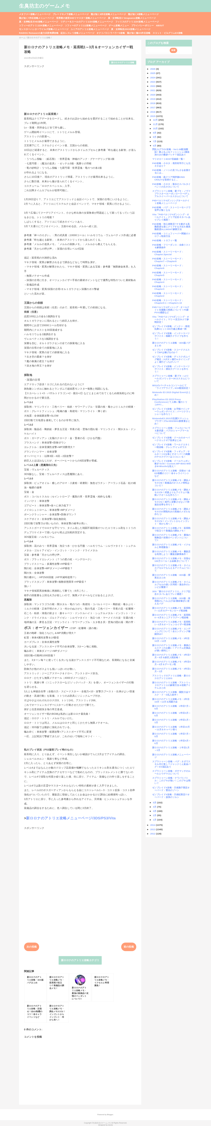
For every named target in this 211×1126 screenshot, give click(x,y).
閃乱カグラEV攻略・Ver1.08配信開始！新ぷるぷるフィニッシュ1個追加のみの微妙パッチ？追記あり (170, 152)
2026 (153, 69)
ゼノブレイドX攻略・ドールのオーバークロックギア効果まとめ (171, 439)
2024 (153, 77)
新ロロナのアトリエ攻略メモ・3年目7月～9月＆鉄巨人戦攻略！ (171, 656)
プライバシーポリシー (142, 25)
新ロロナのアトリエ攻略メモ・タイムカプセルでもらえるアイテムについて (171, 568)
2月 (155, 815)
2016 (153, 112)
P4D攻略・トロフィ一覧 (164, 240)
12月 (155, 120)
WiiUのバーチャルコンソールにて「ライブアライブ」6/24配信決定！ (171, 386)
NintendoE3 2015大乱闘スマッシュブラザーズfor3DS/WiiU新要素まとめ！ (171, 421)
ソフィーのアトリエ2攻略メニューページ (86, 25)
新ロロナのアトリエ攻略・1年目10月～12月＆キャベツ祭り (171, 728)
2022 (153, 86)
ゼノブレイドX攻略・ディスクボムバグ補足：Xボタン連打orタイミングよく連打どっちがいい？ (171, 359)
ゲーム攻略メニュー (119, 25)
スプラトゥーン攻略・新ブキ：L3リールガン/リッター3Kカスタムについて (170, 378)
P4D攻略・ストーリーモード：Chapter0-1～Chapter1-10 (168, 301)
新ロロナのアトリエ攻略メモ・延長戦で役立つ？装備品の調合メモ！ (171, 529)
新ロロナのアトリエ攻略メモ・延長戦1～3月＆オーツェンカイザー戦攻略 (171, 623)
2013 (153, 829)
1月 (155, 819)
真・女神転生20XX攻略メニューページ (130, 29)
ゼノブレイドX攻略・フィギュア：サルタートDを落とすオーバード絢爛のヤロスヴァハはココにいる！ (171, 454)
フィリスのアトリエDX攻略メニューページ (137, 21)
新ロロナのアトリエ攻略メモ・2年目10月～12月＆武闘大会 (170, 700)
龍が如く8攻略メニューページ (143, 14)
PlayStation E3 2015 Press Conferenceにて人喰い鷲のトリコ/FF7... (169, 402)
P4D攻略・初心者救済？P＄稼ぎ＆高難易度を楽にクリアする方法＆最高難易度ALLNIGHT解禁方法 (171, 227)
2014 (153, 825)
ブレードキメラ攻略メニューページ (71, 14)
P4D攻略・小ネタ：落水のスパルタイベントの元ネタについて (171, 185)
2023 (153, 82)
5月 (155, 802)
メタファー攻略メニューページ (35, 14)
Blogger (110, 1114)
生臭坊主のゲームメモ (44, 6)
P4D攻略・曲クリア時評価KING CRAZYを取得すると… (169, 178)
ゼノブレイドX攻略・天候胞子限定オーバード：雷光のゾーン (171, 788)
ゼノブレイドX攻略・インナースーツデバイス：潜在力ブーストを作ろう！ (171, 369)
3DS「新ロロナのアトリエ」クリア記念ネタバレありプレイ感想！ (171, 592)
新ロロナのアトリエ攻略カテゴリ (80, 960)
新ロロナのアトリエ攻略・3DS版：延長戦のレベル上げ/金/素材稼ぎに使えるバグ (171, 601)
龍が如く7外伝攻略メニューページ (36, 18)
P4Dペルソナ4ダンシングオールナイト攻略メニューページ (170, 201)
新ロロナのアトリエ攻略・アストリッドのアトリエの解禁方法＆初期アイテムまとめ (171, 685)
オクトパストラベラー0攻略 (111, 33)
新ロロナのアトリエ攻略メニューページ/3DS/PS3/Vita (71, 818)
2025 (153, 73)
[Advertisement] (80, 88)
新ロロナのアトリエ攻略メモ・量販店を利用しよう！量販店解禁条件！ (171, 552)
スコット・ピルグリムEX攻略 (168, 33)
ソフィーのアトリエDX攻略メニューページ (41, 25)
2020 (153, 94)
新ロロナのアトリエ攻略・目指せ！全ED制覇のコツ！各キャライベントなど (171, 473)
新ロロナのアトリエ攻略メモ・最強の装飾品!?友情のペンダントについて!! (171, 537)
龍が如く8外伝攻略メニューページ (108, 14)
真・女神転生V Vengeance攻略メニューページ (132, 18)
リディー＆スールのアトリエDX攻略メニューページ (87, 21)
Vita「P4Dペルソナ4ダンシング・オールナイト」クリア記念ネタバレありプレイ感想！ (171, 217)
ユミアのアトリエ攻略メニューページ (90, 29)
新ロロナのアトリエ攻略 (122, 62)
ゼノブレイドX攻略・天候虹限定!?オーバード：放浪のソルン (171, 795)
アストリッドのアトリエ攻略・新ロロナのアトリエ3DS (171, 677)
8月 (155, 137)
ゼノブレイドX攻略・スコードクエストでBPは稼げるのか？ (171, 351)
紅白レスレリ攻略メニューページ (77, 33)
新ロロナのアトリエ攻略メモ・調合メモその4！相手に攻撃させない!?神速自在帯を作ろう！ (171, 502)
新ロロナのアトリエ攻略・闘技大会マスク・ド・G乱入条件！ (171, 693)
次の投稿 (32, 946)
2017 (153, 107)
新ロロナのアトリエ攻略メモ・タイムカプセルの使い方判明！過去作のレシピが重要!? (171, 584)
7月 (155, 141)
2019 (153, 99)
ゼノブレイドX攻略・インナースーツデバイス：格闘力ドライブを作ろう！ (171, 336)
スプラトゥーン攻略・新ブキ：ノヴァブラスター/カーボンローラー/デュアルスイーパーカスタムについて (171, 193)
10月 (155, 128)
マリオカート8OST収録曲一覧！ (168, 159)
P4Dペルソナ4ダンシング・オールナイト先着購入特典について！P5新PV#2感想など (170, 310)
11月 (155, 124)
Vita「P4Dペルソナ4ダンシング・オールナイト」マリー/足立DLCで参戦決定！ (170, 319)
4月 (155, 807)
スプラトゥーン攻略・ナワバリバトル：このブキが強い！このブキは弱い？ (171, 780)
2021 (153, 90)
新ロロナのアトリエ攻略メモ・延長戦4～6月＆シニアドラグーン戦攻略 (171, 616)
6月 (155, 145)
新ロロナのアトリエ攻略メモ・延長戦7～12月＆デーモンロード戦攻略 (171, 609)
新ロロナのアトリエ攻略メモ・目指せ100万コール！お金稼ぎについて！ (171, 559)
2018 (153, 103)
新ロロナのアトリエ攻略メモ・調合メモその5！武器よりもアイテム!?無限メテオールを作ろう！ (171, 492)
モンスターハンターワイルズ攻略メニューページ (43, 29)
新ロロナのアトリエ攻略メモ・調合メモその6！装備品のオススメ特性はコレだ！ (171, 483)
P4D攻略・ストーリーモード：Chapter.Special (168, 253)
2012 (153, 833)
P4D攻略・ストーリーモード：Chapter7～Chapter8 (168, 259)
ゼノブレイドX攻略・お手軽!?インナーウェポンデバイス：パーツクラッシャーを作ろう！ (171, 411)
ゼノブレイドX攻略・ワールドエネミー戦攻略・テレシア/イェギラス (171, 445)
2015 (153, 116)
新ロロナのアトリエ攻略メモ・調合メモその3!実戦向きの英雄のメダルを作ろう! (171, 511)
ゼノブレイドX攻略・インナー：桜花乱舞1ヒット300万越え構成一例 (171, 327)
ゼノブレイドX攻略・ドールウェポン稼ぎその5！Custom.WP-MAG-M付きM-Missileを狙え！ (171, 463)
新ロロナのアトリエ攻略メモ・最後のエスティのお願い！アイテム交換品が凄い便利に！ (171, 648)
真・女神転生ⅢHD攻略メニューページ (38, 21)
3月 (155, 811)
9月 (155, 132)
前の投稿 (129, 946)
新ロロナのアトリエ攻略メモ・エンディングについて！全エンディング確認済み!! (171, 631)
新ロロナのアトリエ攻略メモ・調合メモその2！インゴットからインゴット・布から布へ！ (171, 521)
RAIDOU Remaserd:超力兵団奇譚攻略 (38, 33)
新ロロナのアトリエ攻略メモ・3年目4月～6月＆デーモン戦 (171, 663)
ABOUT (160, 25)
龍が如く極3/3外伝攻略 (138, 33)
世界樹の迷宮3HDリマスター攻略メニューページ (81, 18)
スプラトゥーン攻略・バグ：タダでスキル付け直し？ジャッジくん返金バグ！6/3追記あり (171, 764)
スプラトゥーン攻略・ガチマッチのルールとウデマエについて (171, 772)
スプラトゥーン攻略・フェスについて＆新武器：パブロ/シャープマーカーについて (171, 430)
